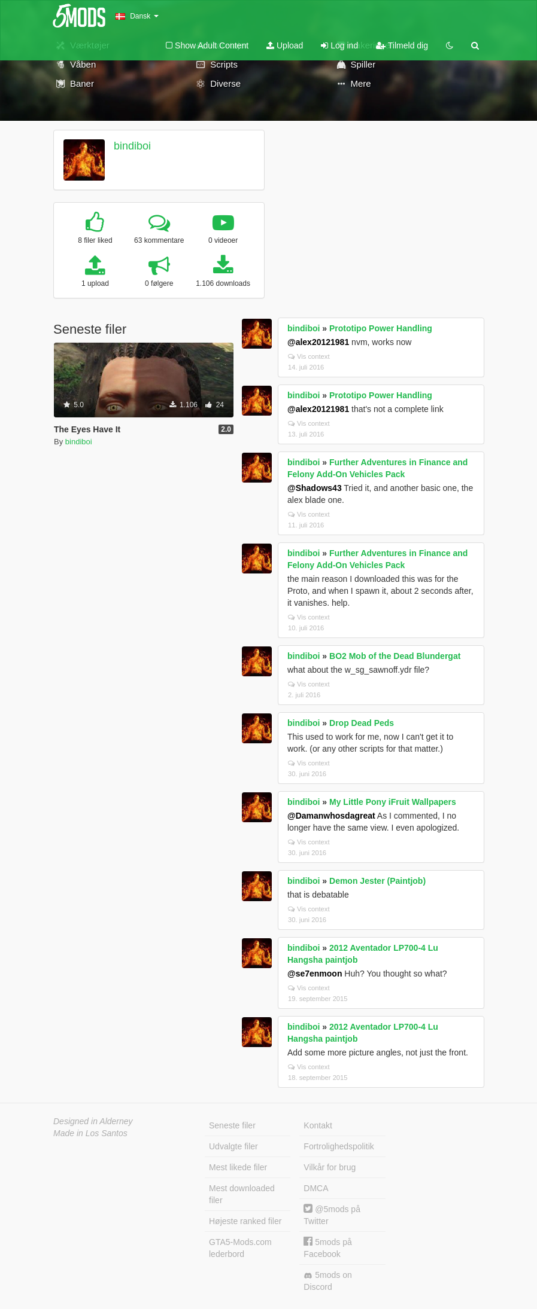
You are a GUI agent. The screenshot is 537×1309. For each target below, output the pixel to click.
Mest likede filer (238, 1167)
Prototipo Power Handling (380, 328)
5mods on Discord (327, 1281)
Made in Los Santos (90, 1133)
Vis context (309, 356)
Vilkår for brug (330, 1167)
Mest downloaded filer (242, 1194)
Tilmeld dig (402, 45)
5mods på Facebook (327, 1248)
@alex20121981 (318, 342)
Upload (284, 45)
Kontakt (318, 1125)
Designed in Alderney (93, 1121)
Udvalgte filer (233, 1146)
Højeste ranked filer (245, 1221)
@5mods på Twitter (332, 1215)
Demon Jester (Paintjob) (377, 881)
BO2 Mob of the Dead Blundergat (394, 656)
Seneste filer (232, 1125)
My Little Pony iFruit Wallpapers (392, 802)
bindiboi (132, 146)
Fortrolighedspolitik (339, 1146)
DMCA (316, 1188)
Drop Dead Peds (361, 723)
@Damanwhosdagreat (331, 815)
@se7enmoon (314, 973)
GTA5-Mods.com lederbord (240, 1248)
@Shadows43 (314, 488)
